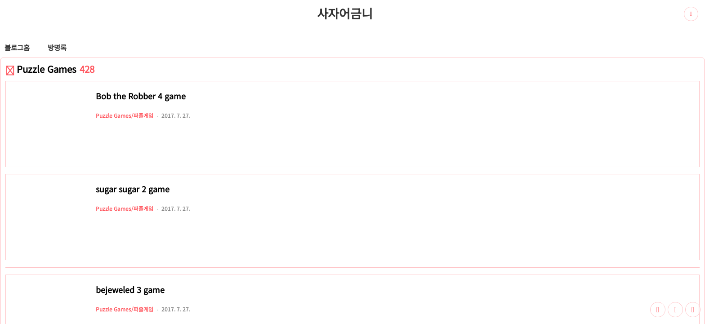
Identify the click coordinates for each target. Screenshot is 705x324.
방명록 (57, 47)
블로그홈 (17, 47)
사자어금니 (345, 13)
